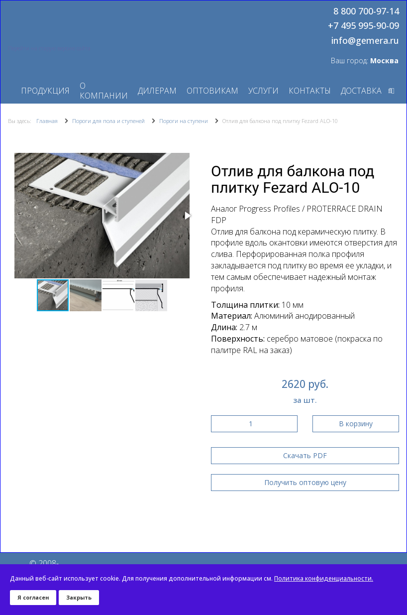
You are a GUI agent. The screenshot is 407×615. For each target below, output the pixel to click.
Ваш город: (365, 60)
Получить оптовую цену (305, 482)
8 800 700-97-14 (366, 11)
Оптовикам (212, 90)
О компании (104, 90)
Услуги (263, 90)
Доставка (361, 90)
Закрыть (79, 597)
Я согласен (33, 597)
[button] (187, 216)
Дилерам (157, 90)
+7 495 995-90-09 (363, 26)
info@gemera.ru (365, 41)
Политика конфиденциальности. (323, 578)
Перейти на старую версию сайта (49, 48)
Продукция (45, 90)
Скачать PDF (305, 455)
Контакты (310, 90)
